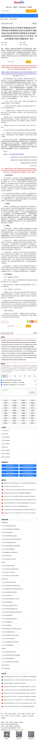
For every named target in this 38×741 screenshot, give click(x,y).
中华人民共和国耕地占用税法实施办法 (10, 635)
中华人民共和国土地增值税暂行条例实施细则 (12, 612)
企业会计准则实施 (6, 443)
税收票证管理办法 (25, 217)
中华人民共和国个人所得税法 (8, 572)
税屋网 (2, 722)
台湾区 (5, 420)
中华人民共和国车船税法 (7, 615)
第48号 (14, 91)
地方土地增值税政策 (28, 475)
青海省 (5, 418)
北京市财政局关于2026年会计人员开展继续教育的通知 (16, 506)
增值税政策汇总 (10, 465)
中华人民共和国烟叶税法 (7, 622)
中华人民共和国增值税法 (7, 532)
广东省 (14, 402)
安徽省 (23, 402)
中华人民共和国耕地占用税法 (8, 632)
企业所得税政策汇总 (28, 465)
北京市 (11, 23)
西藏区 (14, 405)
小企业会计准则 (5, 430)
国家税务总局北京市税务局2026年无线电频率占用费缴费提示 (17, 493)
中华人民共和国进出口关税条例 (9, 559)
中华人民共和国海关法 (7, 555)
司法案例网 (3, 718)
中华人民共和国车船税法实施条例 (9, 618)
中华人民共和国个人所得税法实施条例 (10, 575)
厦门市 (23, 423)
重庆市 (23, 400)
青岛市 (5, 423)
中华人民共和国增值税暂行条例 (9, 525)
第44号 (10, 91)
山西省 (32, 415)
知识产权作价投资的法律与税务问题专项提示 (12, 380)
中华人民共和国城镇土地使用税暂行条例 (11, 585)
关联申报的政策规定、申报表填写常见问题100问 (15, 683)
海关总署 (28, 713)
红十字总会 (11, 715)
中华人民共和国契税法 (7, 625)
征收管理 (4, 648)
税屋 (3, 23)
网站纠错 (21, 722)
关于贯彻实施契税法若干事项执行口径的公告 (12, 628)
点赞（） (6, 322)
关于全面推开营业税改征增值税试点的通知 (11, 539)
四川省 (14, 408)
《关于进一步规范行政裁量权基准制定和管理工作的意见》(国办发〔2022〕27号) (19, 82)
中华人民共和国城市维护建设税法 (9, 592)
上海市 (14, 400)
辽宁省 (32, 408)
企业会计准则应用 (6, 437)
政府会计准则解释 (6, 453)
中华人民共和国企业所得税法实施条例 (10, 569)
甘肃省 (14, 415)
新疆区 (14, 418)
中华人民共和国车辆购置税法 (8, 549)
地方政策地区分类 (28, 472)
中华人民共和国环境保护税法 (8, 638)
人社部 (18, 713)
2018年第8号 (30, 144)
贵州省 (32, 413)
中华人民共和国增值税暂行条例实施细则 (11, 529)
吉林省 (32, 402)
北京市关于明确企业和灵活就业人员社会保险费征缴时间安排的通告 (19, 706)
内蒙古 (23, 415)
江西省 (5, 410)
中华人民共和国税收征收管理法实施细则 (11, 655)
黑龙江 (23, 410)
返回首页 (34, 23)
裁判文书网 (31, 715)
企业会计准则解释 (6, 440)
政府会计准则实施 (6, 457)
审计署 (2, 715)
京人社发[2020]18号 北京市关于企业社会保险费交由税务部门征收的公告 (20, 689)
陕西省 (14, 413)
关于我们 (6, 722)
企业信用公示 (25, 715)
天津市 (32, 400)
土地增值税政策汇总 (10, 475)
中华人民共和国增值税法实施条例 (9, 535)
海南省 (23, 413)
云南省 (5, 413)
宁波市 (14, 423)
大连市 (32, 420)
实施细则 (30, 87)
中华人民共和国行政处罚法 (21, 233)
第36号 (6, 91)
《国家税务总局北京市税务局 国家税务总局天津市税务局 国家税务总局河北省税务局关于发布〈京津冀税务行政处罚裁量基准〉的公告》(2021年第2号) (19, 141)
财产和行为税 (5, 579)
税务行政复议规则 (6, 668)
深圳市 (32, 423)
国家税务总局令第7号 (31, 89)
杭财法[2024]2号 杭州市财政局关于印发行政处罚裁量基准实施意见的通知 (18, 346)
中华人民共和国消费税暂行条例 (9, 542)
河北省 (5, 402)
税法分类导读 (10, 472)
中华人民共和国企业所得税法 (8, 565)
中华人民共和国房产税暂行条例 (9, 582)
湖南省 (14, 410)
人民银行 (33, 713)
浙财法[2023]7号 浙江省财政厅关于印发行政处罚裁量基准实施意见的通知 (18, 353)
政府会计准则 (5, 447)
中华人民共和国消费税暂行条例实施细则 (11, 545)
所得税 (3, 562)
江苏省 (32, 405)
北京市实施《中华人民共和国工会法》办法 (13, 486)
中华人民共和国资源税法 (7, 602)
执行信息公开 (18, 715)
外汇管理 (6, 715)
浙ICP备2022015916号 (18, 729)
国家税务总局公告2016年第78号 (20, 93)
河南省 (23, 408)
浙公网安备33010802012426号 (7, 729)
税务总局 (14, 713)
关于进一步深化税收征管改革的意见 (17, 80)
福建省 (23, 418)
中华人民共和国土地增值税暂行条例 (10, 608)
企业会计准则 (5, 433)
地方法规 (7, 23)
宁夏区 (5, 415)
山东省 (5, 408)
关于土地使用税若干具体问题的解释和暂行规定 (12, 588)
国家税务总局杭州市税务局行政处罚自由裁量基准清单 (14, 359)
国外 (23, 420)
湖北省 (5, 405)
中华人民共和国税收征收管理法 (17, 87)
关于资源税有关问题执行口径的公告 (10, 605)
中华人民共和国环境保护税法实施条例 (10, 641)
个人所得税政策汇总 (10, 468)
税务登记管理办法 (20, 89)
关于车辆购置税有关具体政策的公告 (10, 552)
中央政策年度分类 (28, 468)
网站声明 (11, 722)
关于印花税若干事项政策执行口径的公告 (11, 598)
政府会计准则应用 (6, 450)
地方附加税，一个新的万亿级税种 (10, 19)
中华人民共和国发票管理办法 (19, 213)
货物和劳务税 (5, 522)
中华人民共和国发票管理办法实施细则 (10, 661)
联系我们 (16, 722)
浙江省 (23, 405)
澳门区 (14, 420)
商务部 (10, 713)
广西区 (32, 410)
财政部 (6, 713)
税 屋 (6, 42)
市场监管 (23, 713)
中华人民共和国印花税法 (7, 595)
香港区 (32, 418)
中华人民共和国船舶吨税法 (8, 645)
